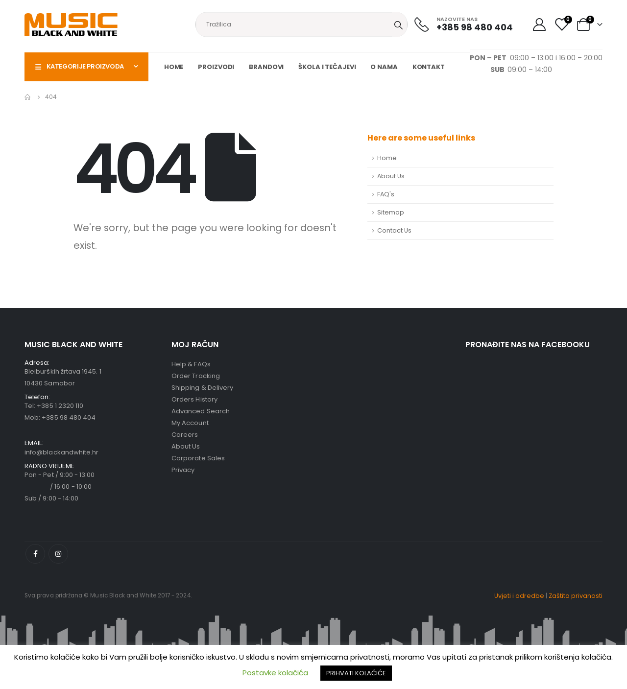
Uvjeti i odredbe (519, 596)
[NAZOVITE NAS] (463, 24)
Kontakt (428, 66)
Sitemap (390, 212)
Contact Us (394, 230)
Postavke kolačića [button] (275, 672)
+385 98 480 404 (69, 417)
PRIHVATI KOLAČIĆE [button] (356, 673)
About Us (391, 176)
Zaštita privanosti (576, 596)
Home (174, 66)
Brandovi (266, 66)
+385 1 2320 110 (60, 405)
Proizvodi (216, 66)
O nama (383, 66)
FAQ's (385, 194)
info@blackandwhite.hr (61, 452)
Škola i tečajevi (327, 66)
